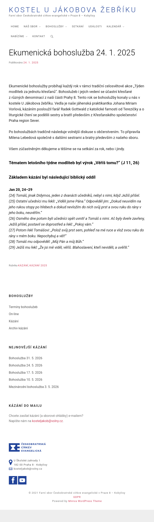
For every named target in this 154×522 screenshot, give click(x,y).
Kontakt (38, 48)
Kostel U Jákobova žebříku (65, 16)
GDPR (77, 509)
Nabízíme (17, 48)
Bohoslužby (55, 38)
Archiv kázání (18, 340)
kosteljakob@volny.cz (47, 433)
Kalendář (114, 38)
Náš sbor (30, 38)
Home (15, 38)
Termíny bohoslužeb (23, 319)
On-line (14, 326)
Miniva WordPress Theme (85, 513)
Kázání (23, 277)
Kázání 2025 (38, 277)
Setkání (78, 38)
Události (95, 38)
